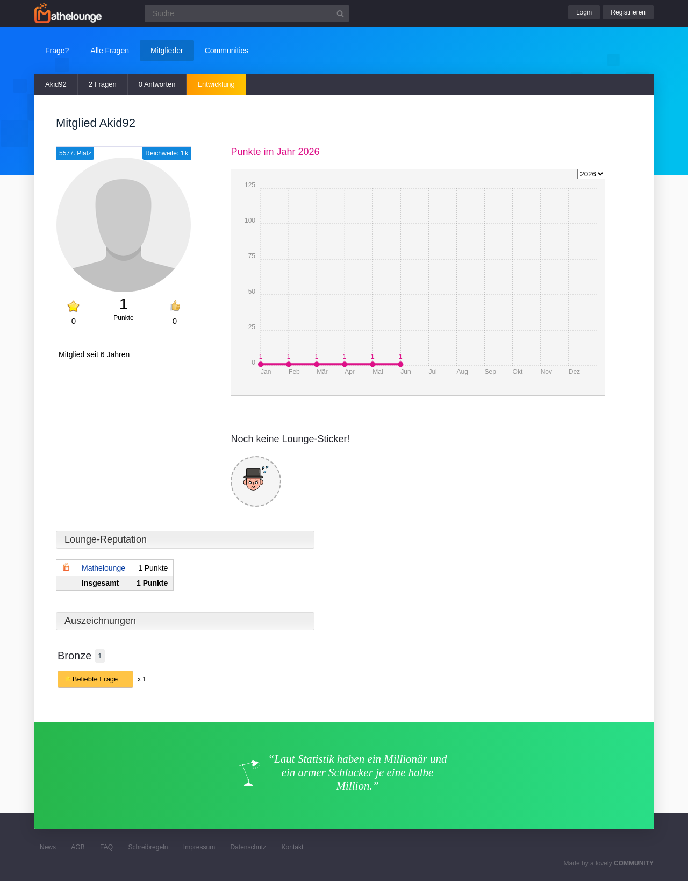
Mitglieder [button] (166, 50)
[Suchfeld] (247, 13)
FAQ (106, 847)
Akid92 (56, 84)
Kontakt (293, 847)
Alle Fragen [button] (109, 50)
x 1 (142, 679)
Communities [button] (227, 50)
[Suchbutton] (340, 13)
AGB (77, 847)
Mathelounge (103, 568)
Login (584, 12)
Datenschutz (248, 847)
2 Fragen (103, 84)
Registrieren (628, 12)
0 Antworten (157, 84)
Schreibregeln (148, 847)
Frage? (57, 50)
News (48, 847)
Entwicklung (215, 84)
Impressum (199, 847)
